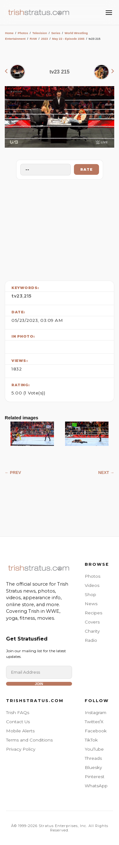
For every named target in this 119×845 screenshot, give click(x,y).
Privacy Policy (20, 749)
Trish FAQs (17, 712)
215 (28, 295)
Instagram (95, 712)
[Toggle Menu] (109, 12)
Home (9, 33)
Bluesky (93, 767)
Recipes (93, 612)
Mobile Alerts (20, 730)
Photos (23, 33)
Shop (90, 594)
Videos (92, 585)
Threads (93, 758)
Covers (92, 621)
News (91, 603)
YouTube (94, 749)
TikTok (91, 739)
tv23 (17, 295)
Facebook (96, 730)
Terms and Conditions (29, 739)
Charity (92, 631)
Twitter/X (94, 721)
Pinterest (94, 776)
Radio (91, 640)
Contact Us (18, 721)
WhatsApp (96, 785)
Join (39, 684)
